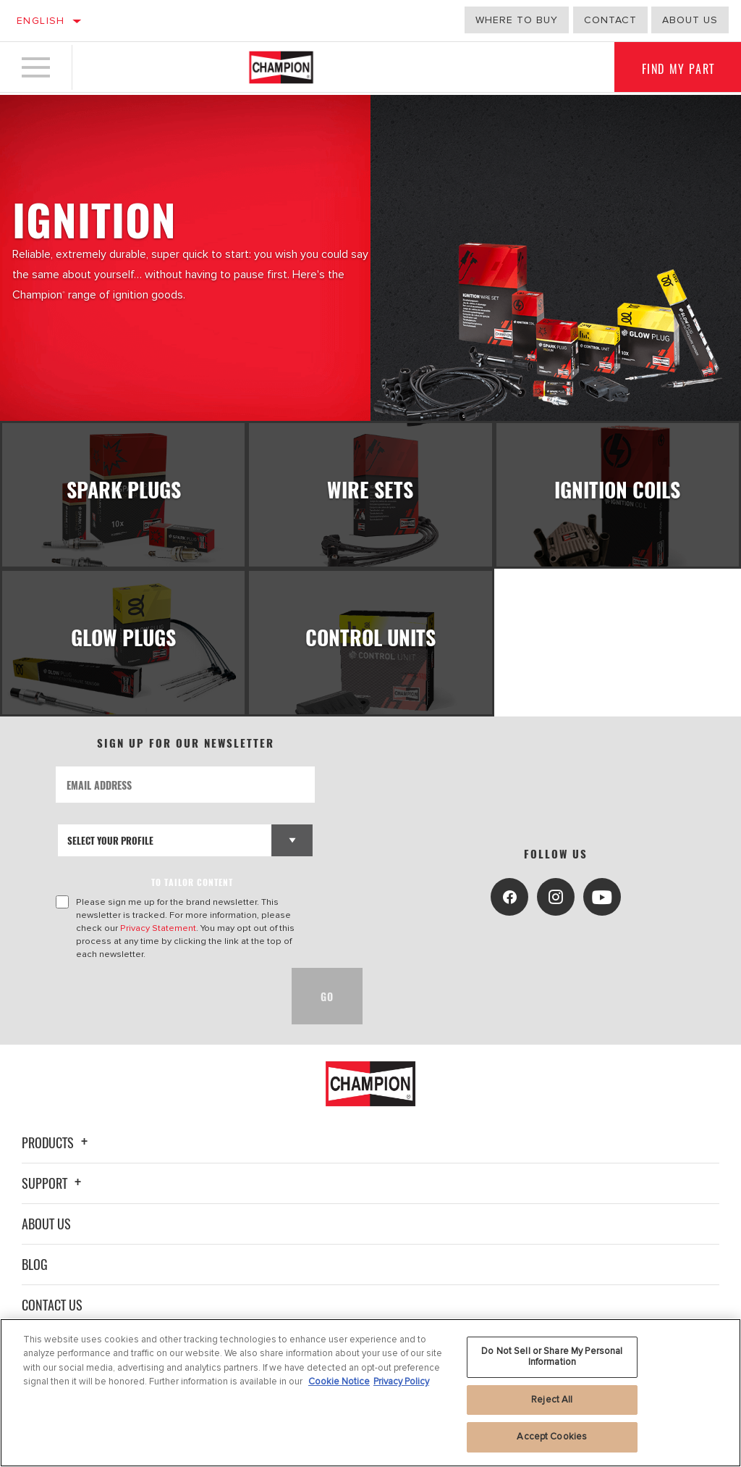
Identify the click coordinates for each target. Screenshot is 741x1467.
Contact (610, 20)
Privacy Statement (158, 938)
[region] (370, 1392)
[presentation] (166, 1006)
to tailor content (192, 892)
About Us (46, 1233)
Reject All (551, 1399)
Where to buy (516, 20)
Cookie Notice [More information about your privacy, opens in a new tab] (339, 1381)
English (41, 20)
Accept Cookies (552, 1436)
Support (53, 1193)
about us (690, 20)
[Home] (281, 68)
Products (57, 1152)
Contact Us (52, 1314)
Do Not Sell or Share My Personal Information (551, 1356)
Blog (35, 1274)
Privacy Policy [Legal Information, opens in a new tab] (401, 1381)
